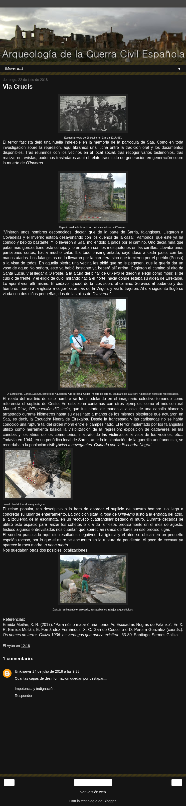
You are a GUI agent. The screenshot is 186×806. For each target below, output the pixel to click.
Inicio (92, 782)
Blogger (109, 801)
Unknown (23, 671)
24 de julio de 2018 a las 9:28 (56, 671)
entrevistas (26, 158)
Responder (23, 696)
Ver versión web (93, 792)
